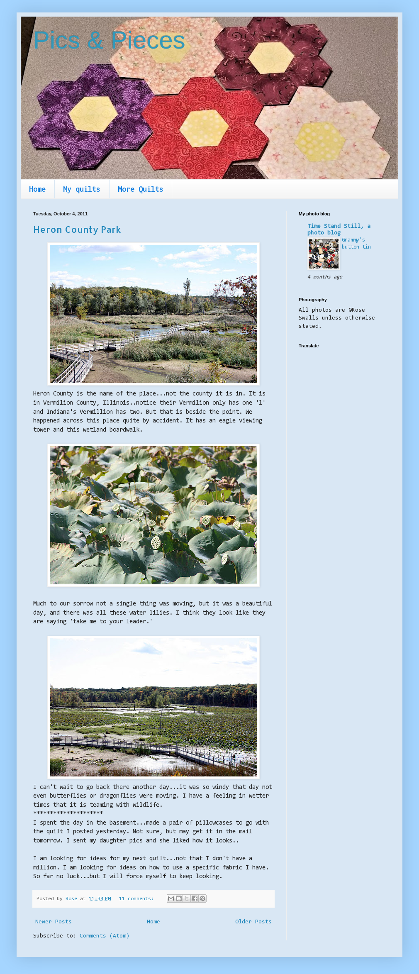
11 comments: (138, 898)
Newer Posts (53, 922)
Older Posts (253, 922)
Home (37, 189)
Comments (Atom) (104, 936)
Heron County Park (77, 229)
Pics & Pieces (109, 40)
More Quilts (140, 189)
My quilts (81, 189)
